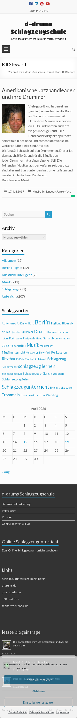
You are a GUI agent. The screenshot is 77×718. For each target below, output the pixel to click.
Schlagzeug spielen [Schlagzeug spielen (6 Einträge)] (15, 379)
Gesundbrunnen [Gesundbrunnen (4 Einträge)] (52, 338)
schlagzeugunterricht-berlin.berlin (23, 578)
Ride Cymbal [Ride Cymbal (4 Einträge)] (26, 359)
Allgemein (9, 260)
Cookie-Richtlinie (17, 712)
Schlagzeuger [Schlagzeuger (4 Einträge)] (9, 367)
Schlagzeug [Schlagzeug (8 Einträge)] (56, 358)
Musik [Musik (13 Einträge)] (33, 345)
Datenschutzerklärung (41, 712)
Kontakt (7, 517)
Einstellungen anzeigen (38, 702)
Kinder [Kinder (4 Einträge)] (14, 345)
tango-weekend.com (15, 605)
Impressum (62, 712)
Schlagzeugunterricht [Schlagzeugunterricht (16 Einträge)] (25, 387)
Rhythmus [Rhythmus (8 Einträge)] (10, 358)
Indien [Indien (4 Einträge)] (66, 338)
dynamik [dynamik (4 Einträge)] (63, 332)
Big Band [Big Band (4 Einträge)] (56, 323)
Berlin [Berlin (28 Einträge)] (42, 322)
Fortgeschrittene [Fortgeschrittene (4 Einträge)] (32, 338)
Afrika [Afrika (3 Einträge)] (13, 323)
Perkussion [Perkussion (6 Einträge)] (59, 352)
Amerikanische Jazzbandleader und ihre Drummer (38, 93)
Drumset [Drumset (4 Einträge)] (52, 332)
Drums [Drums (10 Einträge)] (40, 331)
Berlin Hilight (11, 267)
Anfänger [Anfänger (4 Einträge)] (22, 323)
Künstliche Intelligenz (17, 275)
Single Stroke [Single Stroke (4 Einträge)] (57, 387)
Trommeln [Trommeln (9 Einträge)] (11, 394)
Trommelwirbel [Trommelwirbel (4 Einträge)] (29, 395)
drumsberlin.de (11, 592)
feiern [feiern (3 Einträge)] (5, 338)
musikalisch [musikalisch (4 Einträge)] (46, 345)
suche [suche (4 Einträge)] (69, 387)
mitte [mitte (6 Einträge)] (22, 345)
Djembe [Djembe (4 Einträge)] (15, 332)
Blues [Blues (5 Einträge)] (65, 323)
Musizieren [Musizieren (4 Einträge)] (32, 352)
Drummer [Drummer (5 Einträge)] (27, 332)
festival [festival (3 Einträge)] (18, 338)
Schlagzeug (48, 191)
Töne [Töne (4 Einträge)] (42, 395)
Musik (36, 191)
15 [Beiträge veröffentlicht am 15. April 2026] (25, 442)
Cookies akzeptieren (38, 680)
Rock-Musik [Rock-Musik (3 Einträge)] (41, 359)
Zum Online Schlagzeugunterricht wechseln (30, 550)
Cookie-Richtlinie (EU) (16, 523)
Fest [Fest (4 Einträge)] (11, 338)
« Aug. (6, 472)
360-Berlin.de (10, 599)
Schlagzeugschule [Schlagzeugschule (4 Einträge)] (12, 373)
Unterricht (64, 191)
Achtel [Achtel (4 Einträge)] (5, 323)
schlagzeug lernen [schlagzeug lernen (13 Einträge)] (36, 366)
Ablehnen (38, 691)
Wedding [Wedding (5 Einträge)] (52, 395)
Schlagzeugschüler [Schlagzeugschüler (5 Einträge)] (35, 373)
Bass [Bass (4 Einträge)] (31, 323)
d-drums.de (9, 585)
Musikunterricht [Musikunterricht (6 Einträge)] (13, 352)
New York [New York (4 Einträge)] (45, 352)
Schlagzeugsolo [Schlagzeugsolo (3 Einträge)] (56, 373)
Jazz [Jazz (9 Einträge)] (5, 345)
